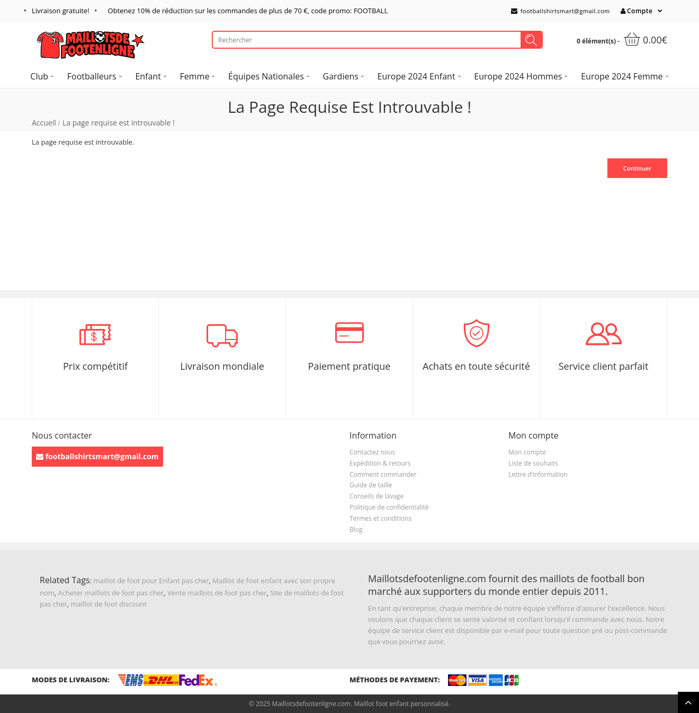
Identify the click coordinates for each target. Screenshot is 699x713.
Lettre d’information (538, 474)
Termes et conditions (380, 518)
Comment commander (383, 474)
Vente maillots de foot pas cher (217, 593)
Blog (356, 529)
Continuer (637, 168)
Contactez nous (372, 452)
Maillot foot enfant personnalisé (401, 703)
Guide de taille (371, 484)
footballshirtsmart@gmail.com (560, 11)
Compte (636, 10)
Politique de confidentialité (389, 507)
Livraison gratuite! (60, 10)
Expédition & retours (380, 463)
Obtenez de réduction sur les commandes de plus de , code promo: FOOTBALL (248, 10)
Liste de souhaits (533, 463)
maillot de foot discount (108, 604)
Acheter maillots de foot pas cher (111, 593)
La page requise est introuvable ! (118, 123)
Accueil (44, 123)
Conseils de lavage (377, 496)
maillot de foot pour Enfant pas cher (151, 580)
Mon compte (527, 452)
